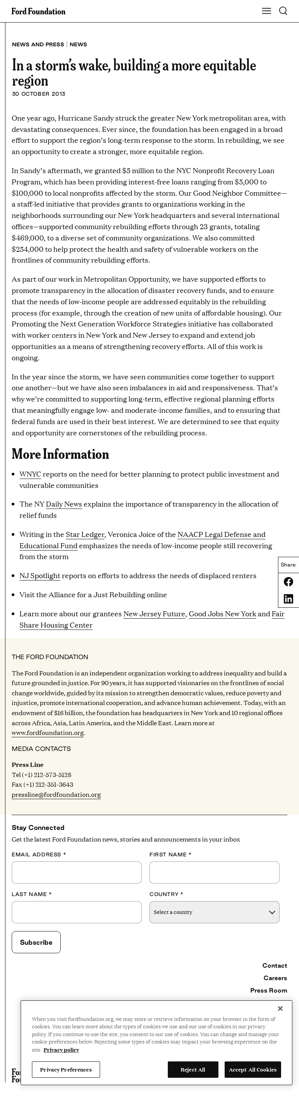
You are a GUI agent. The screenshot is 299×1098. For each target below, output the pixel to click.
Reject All (193, 1069)
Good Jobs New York (222, 613)
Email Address (39, 854)
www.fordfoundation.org (48, 732)
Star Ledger (85, 534)
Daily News (64, 504)
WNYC (30, 474)
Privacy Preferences (65, 1069)
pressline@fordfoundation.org (56, 794)
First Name (171, 854)
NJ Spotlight (39, 575)
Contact (274, 965)
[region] (156, 1043)
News (78, 44)
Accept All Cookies (253, 1069)
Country (167, 894)
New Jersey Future (154, 613)
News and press (38, 44)
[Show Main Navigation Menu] (267, 11)
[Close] (280, 1008)
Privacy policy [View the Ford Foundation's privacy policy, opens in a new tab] (61, 1049)
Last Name (32, 894)
